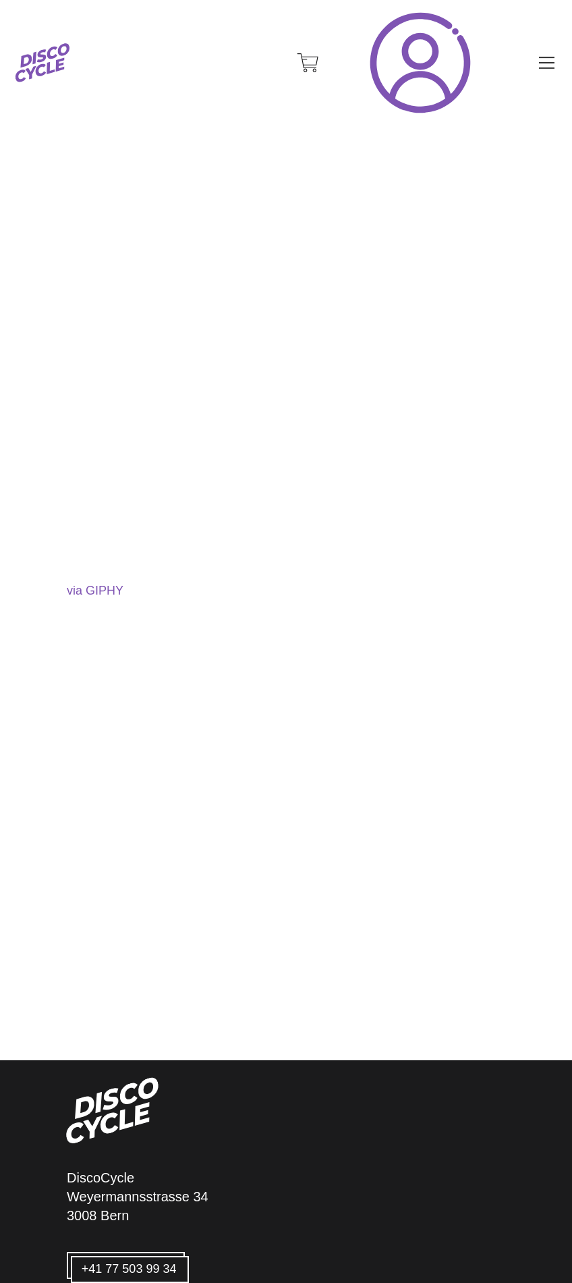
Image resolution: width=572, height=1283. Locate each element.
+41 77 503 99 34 (129, 1269)
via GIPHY (95, 590)
